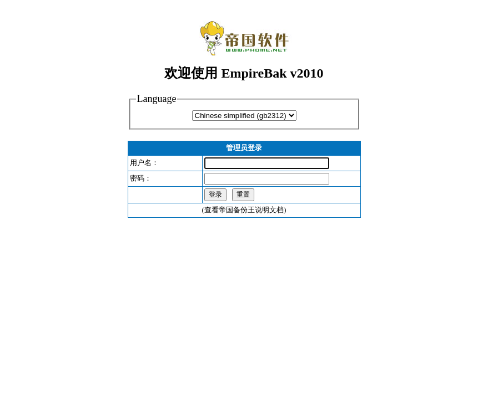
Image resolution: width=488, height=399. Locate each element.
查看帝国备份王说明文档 (244, 210)
